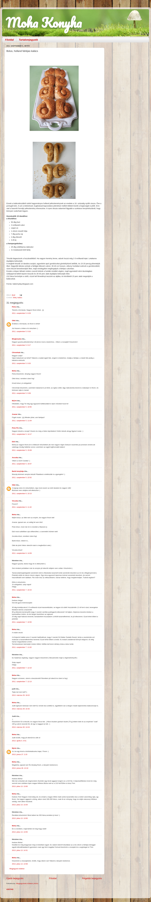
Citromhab (16, 352)
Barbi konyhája (18, 471)
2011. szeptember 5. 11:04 (22, 421)
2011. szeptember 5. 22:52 (22, 477)
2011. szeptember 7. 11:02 (22, 647)
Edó (13, 442)
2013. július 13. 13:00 (20, 786)
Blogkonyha (16, 339)
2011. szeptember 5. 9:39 (21, 393)
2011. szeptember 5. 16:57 (22, 464)
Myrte (14, 748)
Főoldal (9, 39)
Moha (14, 371)
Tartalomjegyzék (28, 39)
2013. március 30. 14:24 (21, 727)
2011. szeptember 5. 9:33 (21, 363)
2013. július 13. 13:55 (20, 832)
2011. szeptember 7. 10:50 (22, 622)
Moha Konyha (44, 22)
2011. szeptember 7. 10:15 (22, 590)
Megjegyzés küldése (17, 869)
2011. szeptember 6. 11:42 (22, 507)
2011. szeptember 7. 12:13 (22, 681)
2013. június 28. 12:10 (20, 768)
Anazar (15, 414)
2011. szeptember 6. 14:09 (22, 553)
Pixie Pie (15, 428)
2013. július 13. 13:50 (20, 818)
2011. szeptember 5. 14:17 (22, 434)
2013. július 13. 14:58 (20, 864)
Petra (14, 307)
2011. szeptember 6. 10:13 (22, 493)
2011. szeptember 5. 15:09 (22, 450)
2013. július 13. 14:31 (20, 850)
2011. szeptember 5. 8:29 (21, 313)
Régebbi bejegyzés (92, 878)
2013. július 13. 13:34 (20, 805)
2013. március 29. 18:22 (21, 695)
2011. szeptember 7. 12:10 (22, 668)
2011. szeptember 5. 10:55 (22, 407)
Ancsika (15, 457)
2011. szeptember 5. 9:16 (21, 331)
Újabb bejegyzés (15, 878)
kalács (20, 297)
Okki (14, 320)
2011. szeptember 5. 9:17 (21, 345)
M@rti (14, 401)
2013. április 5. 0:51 (19, 741)
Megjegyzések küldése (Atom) (27, 883)
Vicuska (15, 501)
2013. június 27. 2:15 (19, 754)
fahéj (15, 297)
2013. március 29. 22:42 (21, 709)
